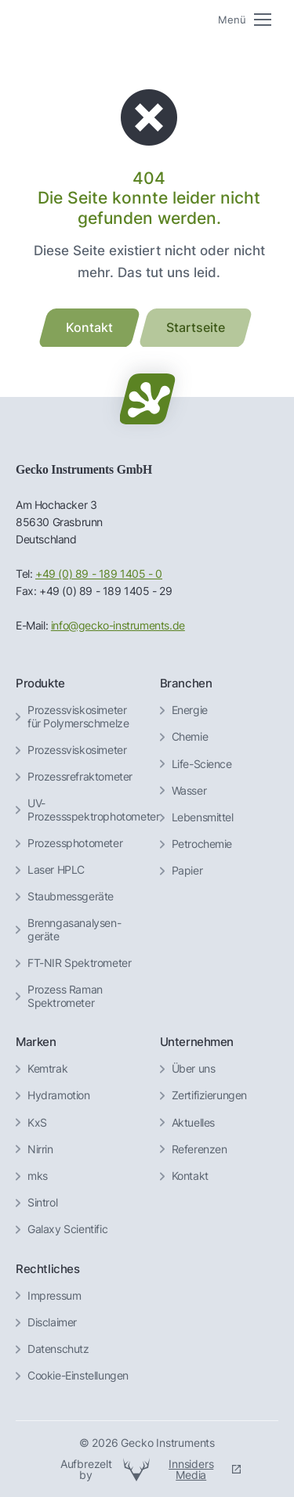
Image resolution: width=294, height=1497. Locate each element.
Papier (187, 870)
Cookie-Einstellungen (78, 1375)
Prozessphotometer (74, 843)
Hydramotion (58, 1095)
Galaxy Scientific (67, 1229)
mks (37, 1176)
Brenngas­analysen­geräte (74, 930)
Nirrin (40, 1149)
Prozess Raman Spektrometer (65, 996)
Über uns (194, 1068)
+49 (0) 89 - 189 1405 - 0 (98, 574)
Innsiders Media (191, 1469)
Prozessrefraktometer (79, 776)
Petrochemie (202, 844)
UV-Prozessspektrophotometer (93, 810)
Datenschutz (58, 1349)
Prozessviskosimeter (76, 750)
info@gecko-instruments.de (118, 625)
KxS (37, 1122)
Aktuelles (193, 1122)
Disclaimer (52, 1322)
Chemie (190, 736)
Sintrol (42, 1202)
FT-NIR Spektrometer (79, 963)
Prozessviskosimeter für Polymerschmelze (78, 717)
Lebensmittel (203, 817)
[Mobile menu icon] (244, 20)
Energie (190, 710)
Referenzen (199, 1149)
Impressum (54, 1296)
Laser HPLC (56, 870)
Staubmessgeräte (70, 896)
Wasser (189, 791)
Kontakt (190, 1176)
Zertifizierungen (210, 1095)
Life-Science (202, 764)
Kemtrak (47, 1068)
